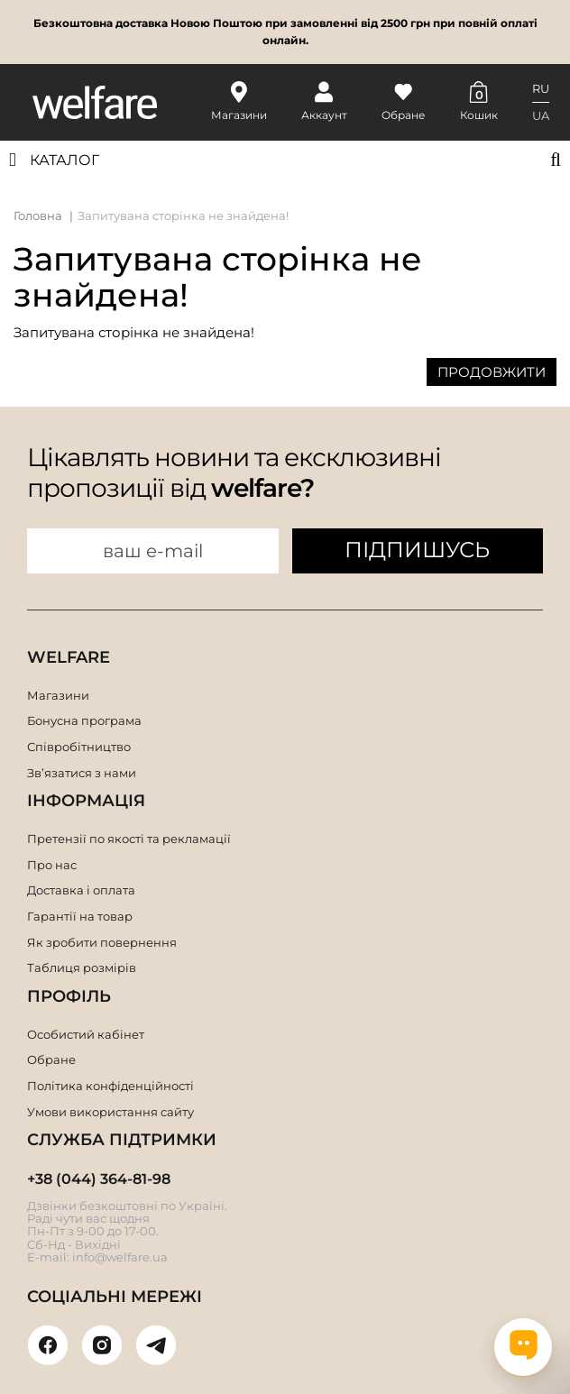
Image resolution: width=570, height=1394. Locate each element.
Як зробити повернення (102, 942)
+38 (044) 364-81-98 (98, 1179)
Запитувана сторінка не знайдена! (183, 215)
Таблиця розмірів (81, 967)
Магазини (58, 695)
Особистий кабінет (85, 1034)
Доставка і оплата (81, 890)
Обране (51, 1059)
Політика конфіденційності (110, 1085)
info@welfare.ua (120, 1257)
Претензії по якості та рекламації (129, 838)
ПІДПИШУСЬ (417, 550)
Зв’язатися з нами (81, 773)
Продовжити (491, 372)
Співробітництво (79, 746)
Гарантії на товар (80, 916)
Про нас (52, 864)
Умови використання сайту (110, 1112)
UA (540, 115)
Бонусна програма (84, 720)
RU (540, 88)
